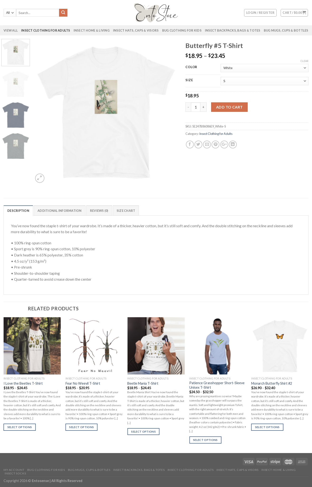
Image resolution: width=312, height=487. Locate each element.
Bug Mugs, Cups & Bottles (286, 30)
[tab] (18, 210)
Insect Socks (15, 473)
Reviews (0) (99, 211)
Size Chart (126, 211)
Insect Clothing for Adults (45, 30)
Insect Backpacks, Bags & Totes (232, 30)
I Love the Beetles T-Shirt (23, 383)
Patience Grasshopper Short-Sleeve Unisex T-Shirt (217, 385)
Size (189, 80)
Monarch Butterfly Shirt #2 (271, 383)
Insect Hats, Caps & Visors (136, 30)
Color (191, 67)
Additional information (60, 211)
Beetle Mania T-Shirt (142, 383)
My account (14, 470)
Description (18, 211)
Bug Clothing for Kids (182, 30)
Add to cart (229, 107)
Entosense (41, 481)
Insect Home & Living (92, 30)
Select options (19, 427)
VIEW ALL (11, 30)
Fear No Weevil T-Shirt (83, 383)
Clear (304, 60)
